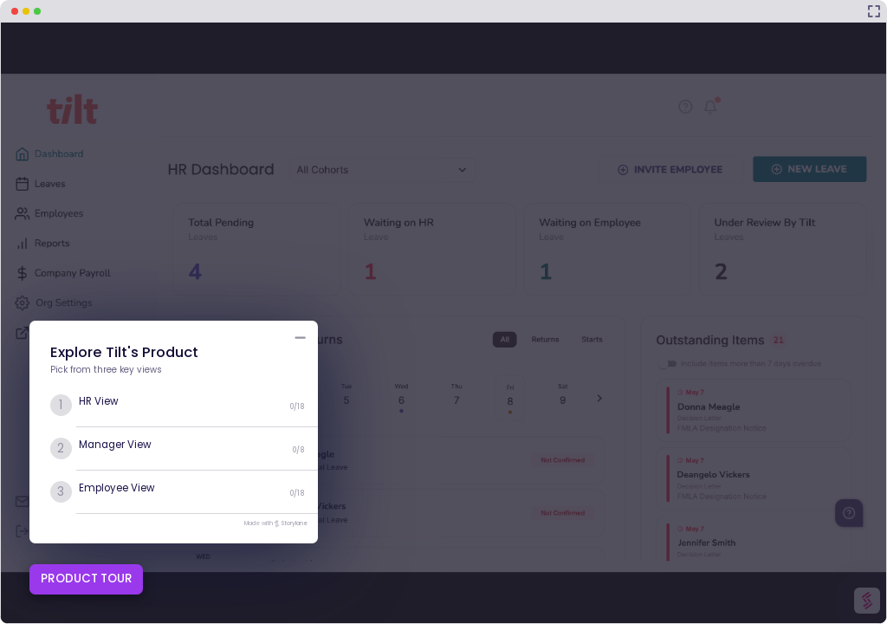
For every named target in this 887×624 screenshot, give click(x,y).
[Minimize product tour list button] (300, 337)
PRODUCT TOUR (87, 578)
